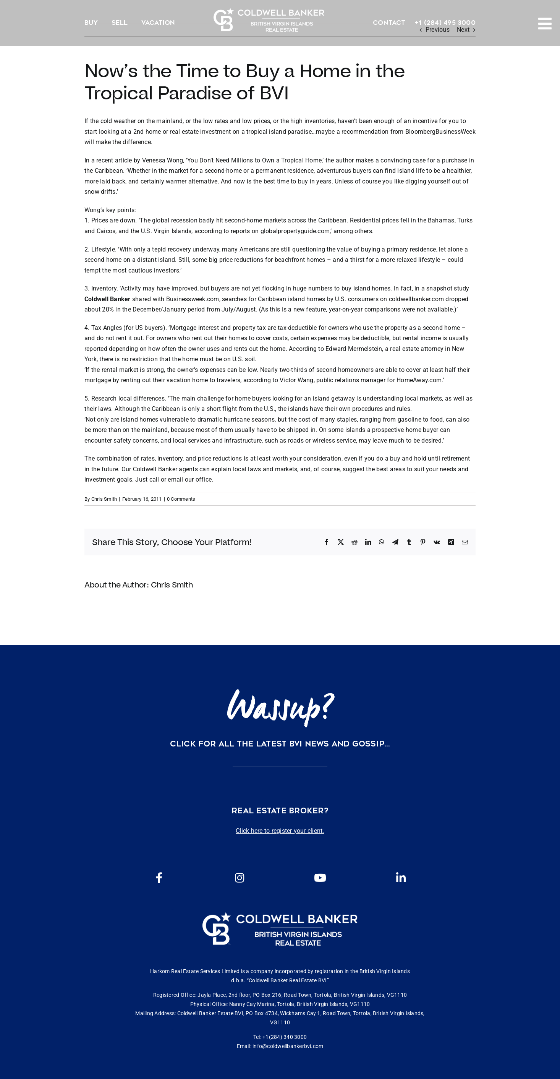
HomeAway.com (419, 380)
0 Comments (181, 499)
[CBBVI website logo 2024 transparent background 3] (269, 20)
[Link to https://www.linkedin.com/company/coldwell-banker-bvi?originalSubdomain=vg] (400, 878)
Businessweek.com (192, 299)
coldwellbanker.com (416, 299)
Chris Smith (104, 499)
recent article (114, 160)
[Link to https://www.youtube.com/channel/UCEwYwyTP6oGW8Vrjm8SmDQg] (320, 878)
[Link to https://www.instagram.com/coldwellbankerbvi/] (239, 878)
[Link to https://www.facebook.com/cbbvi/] (159, 878)
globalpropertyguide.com (295, 231)
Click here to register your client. (280, 830)
